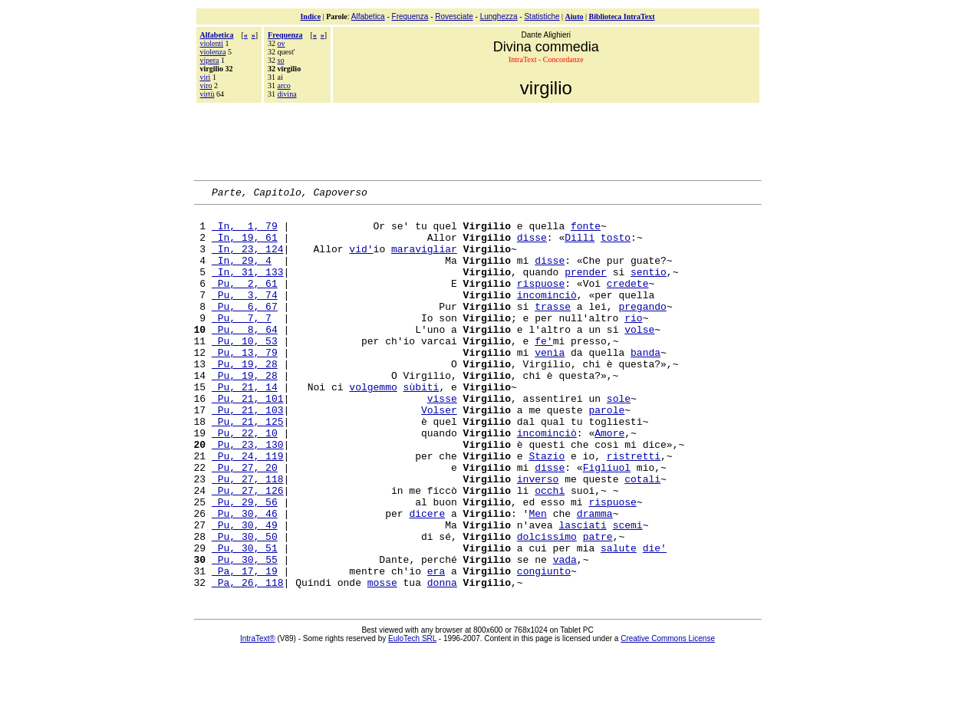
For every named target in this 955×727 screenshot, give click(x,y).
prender (586, 287)
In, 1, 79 (245, 232)
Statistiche (541, 16)
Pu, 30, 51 (245, 619)
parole (606, 453)
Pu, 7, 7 (242, 343)
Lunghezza (499, 16)
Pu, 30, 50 (245, 605)
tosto (616, 246)
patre (598, 605)
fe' (543, 370)
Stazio (547, 508)
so (281, 60)
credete (628, 301)
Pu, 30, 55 (245, 633)
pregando (642, 329)
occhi (550, 550)
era (436, 646)
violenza (213, 52)
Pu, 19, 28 (245, 398)
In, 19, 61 (245, 246)
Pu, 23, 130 (248, 495)
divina (287, 94)
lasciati (582, 591)
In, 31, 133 (248, 287)
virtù (207, 94)
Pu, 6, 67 (245, 329)
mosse (382, 660)
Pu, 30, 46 (245, 577)
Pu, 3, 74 (245, 315)
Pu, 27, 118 (248, 536)
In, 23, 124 (248, 260)
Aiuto (574, 16)
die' (655, 619)
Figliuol (607, 522)
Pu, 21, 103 (248, 453)
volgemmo (373, 426)
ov (281, 43)
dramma (595, 577)
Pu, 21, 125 (248, 467)
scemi (628, 591)
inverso (538, 536)
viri (205, 77)
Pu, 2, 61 (245, 301)
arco (284, 85)
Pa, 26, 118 (248, 660)
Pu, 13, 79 (245, 384)
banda (645, 384)
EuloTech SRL (412, 716)
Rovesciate (454, 16)
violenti (212, 43)
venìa (550, 384)
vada (565, 633)
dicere (427, 577)
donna (442, 660)
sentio (649, 287)
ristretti (633, 508)
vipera (209, 60)
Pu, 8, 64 (245, 357)
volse (639, 357)
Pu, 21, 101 (248, 439)
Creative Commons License (668, 716)
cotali (642, 536)
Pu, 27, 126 (248, 550)
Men (537, 577)
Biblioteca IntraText (622, 16)
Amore (609, 481)
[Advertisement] (478, 139)
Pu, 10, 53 (245, 370)
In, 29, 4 (242, 274)
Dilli (579, 246)
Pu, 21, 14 (245, 426)
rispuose (541, 301)
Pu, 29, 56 (245, 564)
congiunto (544, 646)
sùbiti (421, 426)
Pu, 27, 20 (245, 522)
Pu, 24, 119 (248, 508)
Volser (439, 453)
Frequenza (410, 16)
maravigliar (424, 260)
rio (633, 343)
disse (532, 246)
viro (206, 85)
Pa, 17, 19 (245, 646)
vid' (361, 260)
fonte (586, 232)
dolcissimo (547, 605)
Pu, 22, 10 (245, 481)
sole (619, 439)
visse (442, 439)
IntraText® (257, 716)
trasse (553, 329)
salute (619, 619)
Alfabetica (368, 16)
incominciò (547, 315)
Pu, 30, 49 (245, 591)
